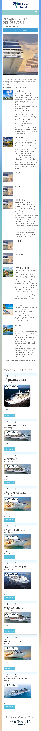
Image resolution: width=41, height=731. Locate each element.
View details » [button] (9, 416)
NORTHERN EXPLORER (15, 379)
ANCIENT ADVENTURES (15, 492)
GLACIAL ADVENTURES (15, 567)
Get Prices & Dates (20, 30)
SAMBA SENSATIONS (13, 608)
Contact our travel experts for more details (20, 361)
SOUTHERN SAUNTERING (16, 425)
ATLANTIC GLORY (12, 641)
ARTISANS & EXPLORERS (15, 678)
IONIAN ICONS (10, 459)
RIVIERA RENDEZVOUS (14, 530)
